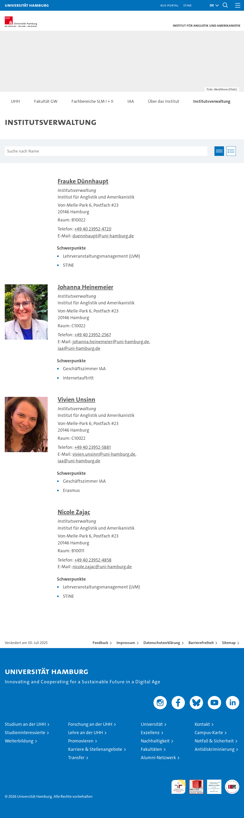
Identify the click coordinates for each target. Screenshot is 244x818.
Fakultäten (151, 749)
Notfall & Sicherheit (214, 741)
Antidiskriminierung (214, 749)
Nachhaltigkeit (155, 741)
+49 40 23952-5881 (92, 447)
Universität (152, 724)
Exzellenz (150, 733)
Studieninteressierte (25, 733)
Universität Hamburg (27, 5)
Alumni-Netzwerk (158, 758)
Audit (193, 782)
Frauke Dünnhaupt (83, 181)
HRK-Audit (211, 785)
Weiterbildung (19, 741)
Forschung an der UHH (90, 724)
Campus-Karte (209, 733)
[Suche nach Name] (106, 151)
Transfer (76, 758)
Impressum (126, 642)
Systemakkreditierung (232, 782)
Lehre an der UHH (85, 733)
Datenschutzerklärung (161, 642)
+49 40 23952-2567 (92, 335)
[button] (213, 5)
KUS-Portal (169, 5)
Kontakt (202, 724)
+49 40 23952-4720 (92, 229)
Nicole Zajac (74, 512)
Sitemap (229, 642)
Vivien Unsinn (76, 400)
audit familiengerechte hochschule (178, 787)
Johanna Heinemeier (85, 287)
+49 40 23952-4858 (93, 560)
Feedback (100, 642)
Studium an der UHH (25, 724)
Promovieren (80, 741)
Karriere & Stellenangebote (95, 749)
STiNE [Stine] (187, 5)
